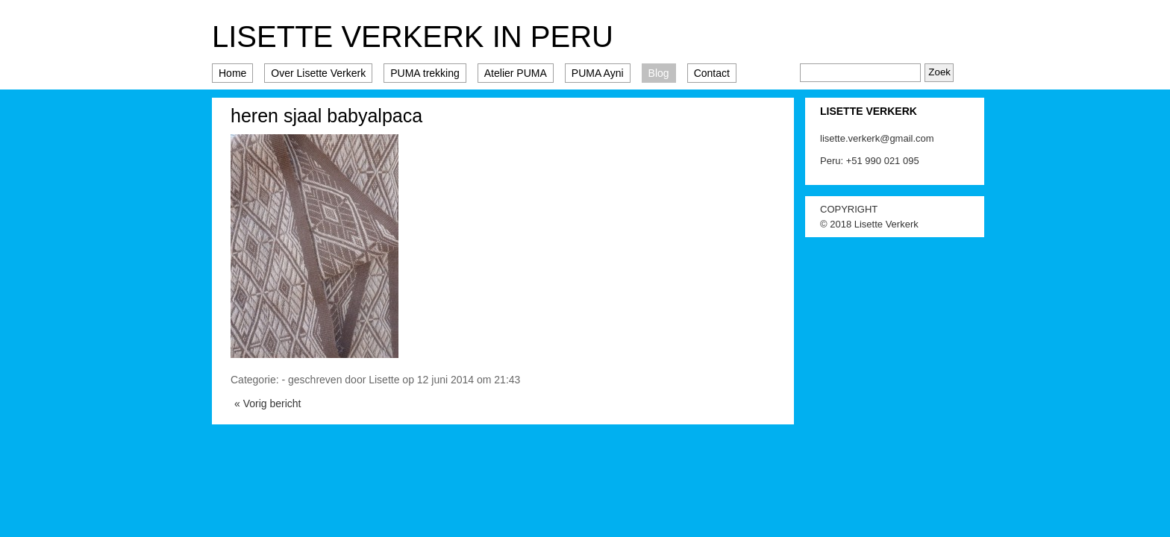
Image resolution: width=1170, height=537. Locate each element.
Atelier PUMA (515, 73)
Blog (658, 73)
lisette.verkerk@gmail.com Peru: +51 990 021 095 (877, 149)
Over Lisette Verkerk (318, 73)
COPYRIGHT (849, 209)
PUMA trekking (425, 73)
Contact (712, 73)
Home (232, 73)
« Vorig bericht (267, 403)
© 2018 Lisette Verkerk (869, 224)
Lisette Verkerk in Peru (412, 36)
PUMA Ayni (598, 73)
